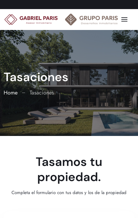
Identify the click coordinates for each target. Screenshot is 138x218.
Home (11, 92)
